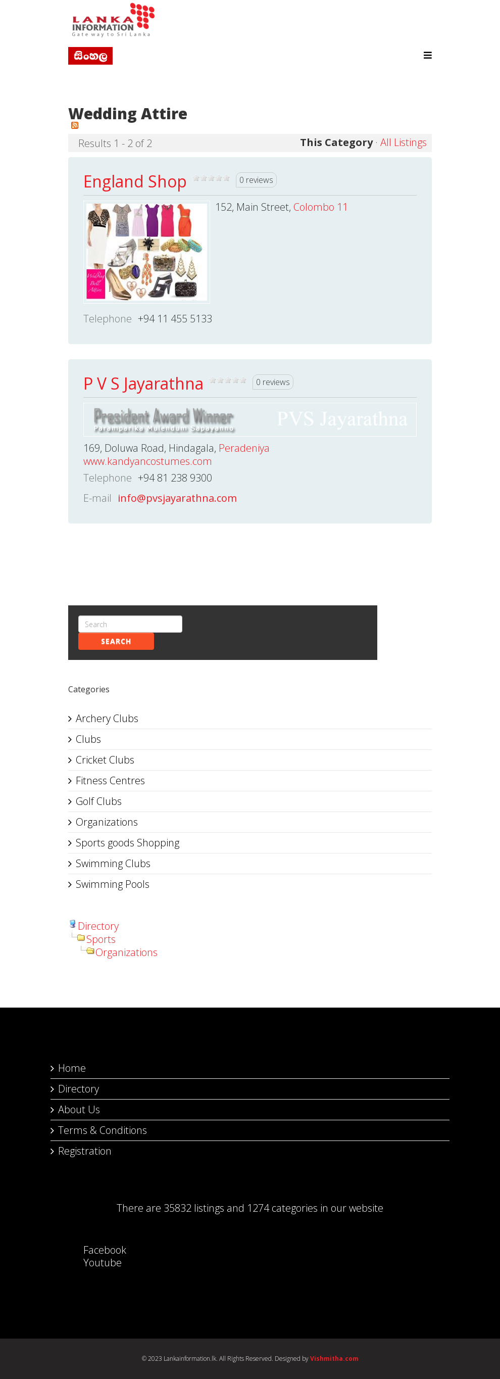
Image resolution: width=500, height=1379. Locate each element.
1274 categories (282, 1208)
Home (72, 1068)
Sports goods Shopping (127, 842)
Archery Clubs (107, 718)
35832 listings (194, 1208)
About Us (79, 1109)
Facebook (94, 1250)
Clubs (88, 739)
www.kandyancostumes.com (147, 461)
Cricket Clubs (105, 760)
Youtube (92, 1262)
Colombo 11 (320, 207)
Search (116, 641)
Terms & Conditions (102, 1130)
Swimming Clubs (113, 863)
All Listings (403, 142)
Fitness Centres (110, 780)
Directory (98, 926)
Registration (85, 1151)
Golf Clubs (99, 801)
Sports (101, 939)
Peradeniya (244, 448)
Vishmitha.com (334, 1358)
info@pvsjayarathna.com (177, 498)
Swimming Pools (112, 884)
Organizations (107, 822)
